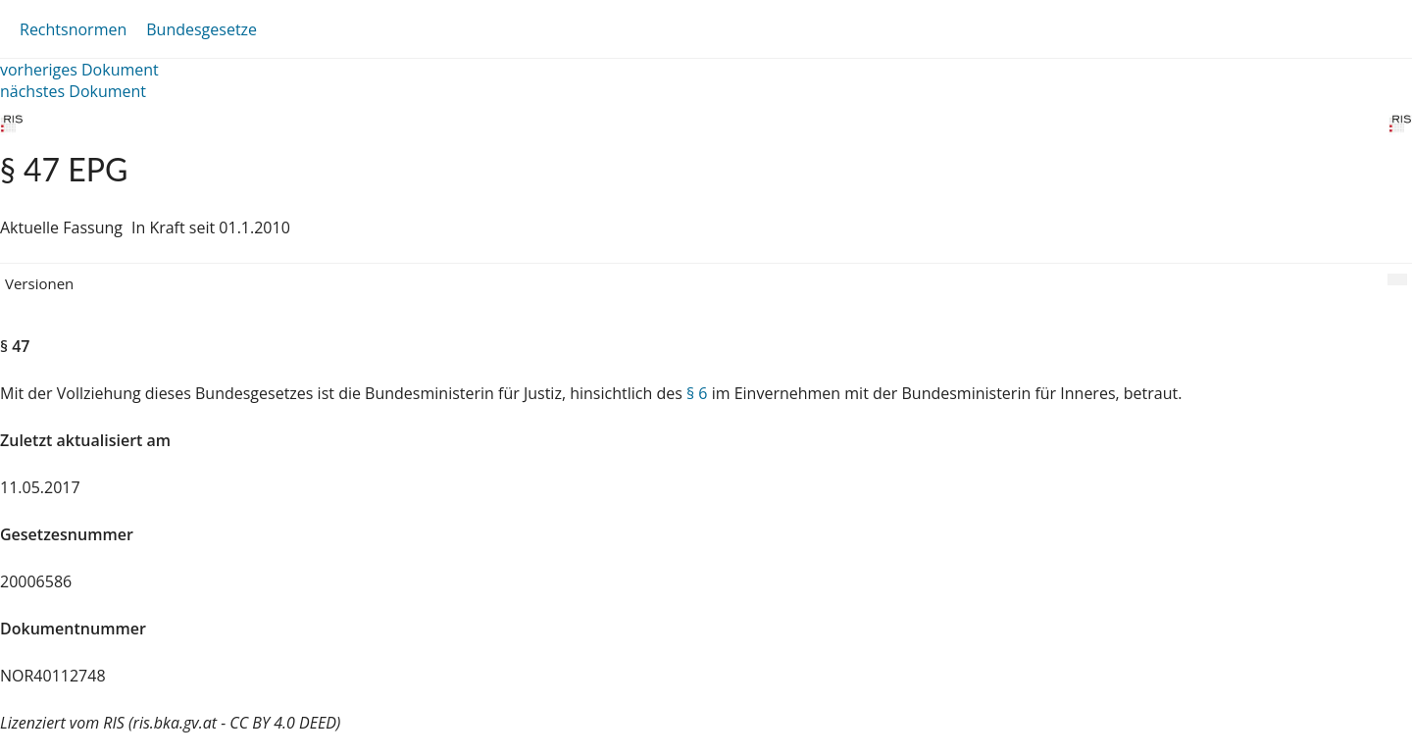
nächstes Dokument (73, 91)
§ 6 (697, 393)
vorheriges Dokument (79, 69)
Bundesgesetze (201, 29)
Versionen (39, 283)
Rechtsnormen (73, 29)
